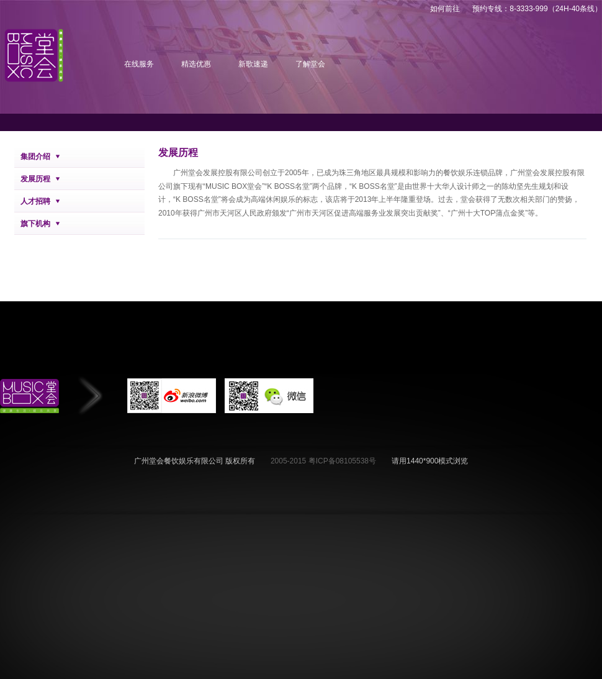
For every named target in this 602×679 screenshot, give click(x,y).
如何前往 (445, 8)
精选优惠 (196, 64)
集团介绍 (35, 156)
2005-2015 (289, 461)
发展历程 (35, 179)
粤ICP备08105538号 (342, 461)
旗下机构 (35, 223)
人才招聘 (35, 201)
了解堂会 (310, 64)
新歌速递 (253, 64)
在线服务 (139, 64)
